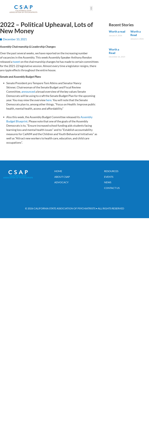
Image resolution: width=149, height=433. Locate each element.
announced (28, 91)
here (49, 100)
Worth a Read (135, 33)
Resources (111, 171)
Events (108, 176)
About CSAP (62, 176)
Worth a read (117, 31)
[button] (91, 8)
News (107, 182)
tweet (16, 61)
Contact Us (112, 187)
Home (58, 171)
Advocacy (61, 182)
